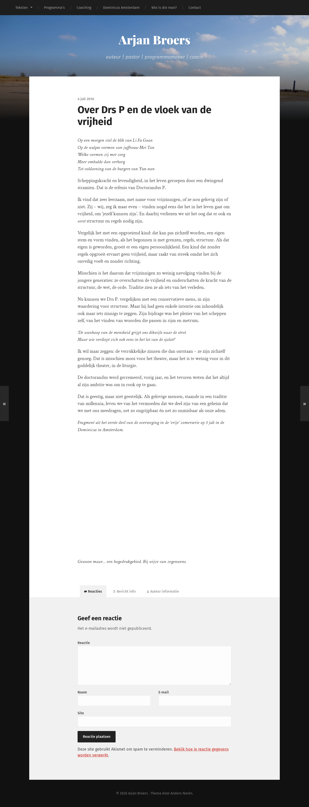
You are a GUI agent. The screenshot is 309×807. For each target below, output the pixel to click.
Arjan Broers (154, 39)
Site (81, 713)
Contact (195, 7)
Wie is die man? (164, 7)
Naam (82, 692)
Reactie (84, 643)
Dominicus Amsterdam (121, 7)
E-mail (163, 692)
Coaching (84, 7)
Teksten (21, 7)
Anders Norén (181, 793)
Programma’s (54, 7)
